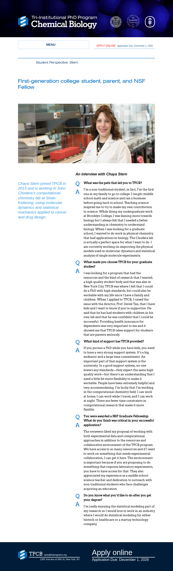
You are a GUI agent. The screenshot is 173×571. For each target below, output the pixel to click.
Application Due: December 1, (124, 45)
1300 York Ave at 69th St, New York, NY (60, 559)
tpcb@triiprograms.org (55, 555)
